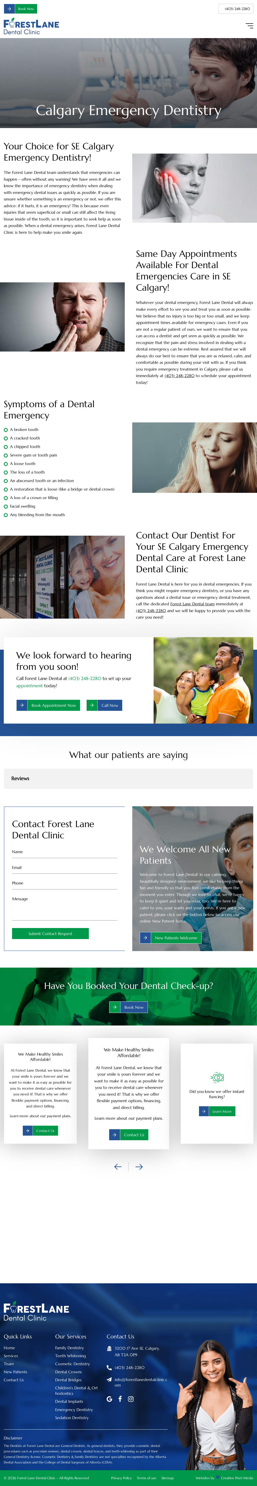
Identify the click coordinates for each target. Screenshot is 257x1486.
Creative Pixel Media (237, 1478)
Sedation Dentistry (72, 1417)
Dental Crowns (68, 1371)
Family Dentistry (69, 1347)
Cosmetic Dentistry (72, 1363)
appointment (29, 686)
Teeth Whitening (70, 1355)
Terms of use (146, 1478)
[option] (128, 1093)
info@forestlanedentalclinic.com (141, 1382)
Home (9, 1347)
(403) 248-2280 (236, 9)
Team (9, 1363)
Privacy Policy (121, 1478)
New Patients (15, 1371)
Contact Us (14, 1379)
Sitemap (167, 1478)
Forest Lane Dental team (192, 603)
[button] (4, 794)
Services (11, 1355)
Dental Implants (69, 1401)
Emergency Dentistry (74, 1409)
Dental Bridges (68, 1379)
